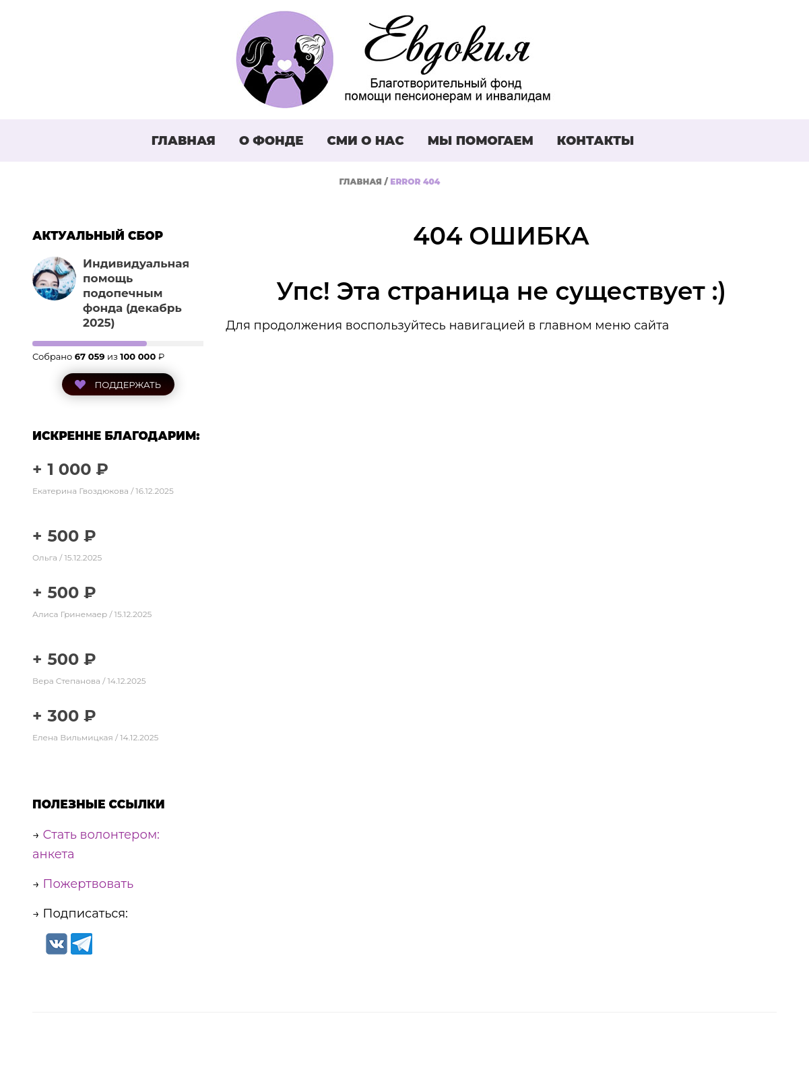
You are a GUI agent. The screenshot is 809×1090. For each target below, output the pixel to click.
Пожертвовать (88, 883)
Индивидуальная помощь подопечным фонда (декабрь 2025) (136, 293)
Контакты (595, 140)
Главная (184, 140)
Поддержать (126, 384)
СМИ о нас (365, 140)
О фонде (271, 140)
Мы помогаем (480, 140)
